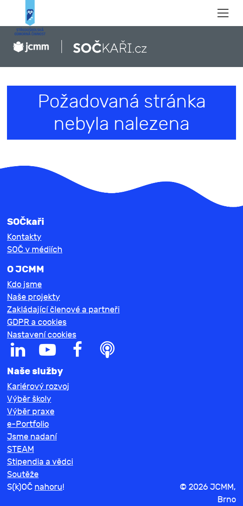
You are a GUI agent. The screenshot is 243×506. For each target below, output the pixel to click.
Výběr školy (29, 399)
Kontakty (24, 237)
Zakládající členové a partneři (63, 310)
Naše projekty (33, 297)
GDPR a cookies (37, 322)
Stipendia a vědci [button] (40, 462)
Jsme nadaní (32, 437)
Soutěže (23, 474)
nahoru (48, 487)
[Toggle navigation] (223, 13)
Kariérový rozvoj (38, 386)
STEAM (20, 449)
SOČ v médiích (34, 250)
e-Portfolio (28, 424)
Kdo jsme (24, 285)
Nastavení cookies (41, 335)
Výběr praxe (30, 412)
